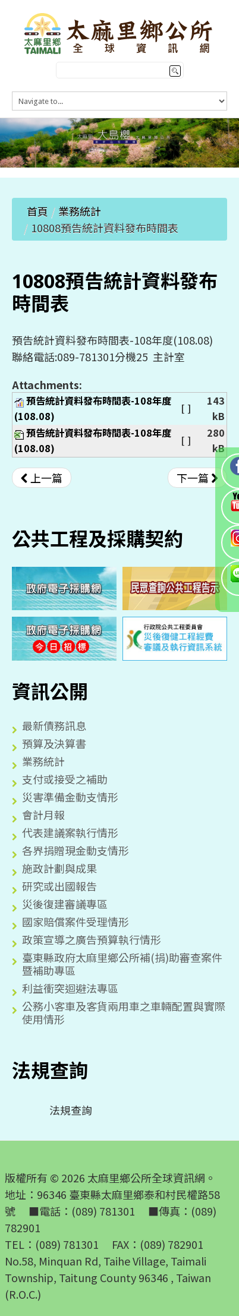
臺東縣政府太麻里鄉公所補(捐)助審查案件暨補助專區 (122, 963)
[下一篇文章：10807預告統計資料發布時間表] (197, 478)
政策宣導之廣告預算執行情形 (91, 939)
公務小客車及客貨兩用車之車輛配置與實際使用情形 (123, 1012)
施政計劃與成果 (59, 868)
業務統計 (79, 211)
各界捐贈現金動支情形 (75, 850)
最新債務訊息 (54, 725)
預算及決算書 (54, 743)
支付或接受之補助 (65, 779)
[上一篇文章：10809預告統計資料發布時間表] (41, 478)
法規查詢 (61, 1110)
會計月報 (43, 814)
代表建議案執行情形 (70, 832)
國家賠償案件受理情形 (75, 921)
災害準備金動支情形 (70, 796)
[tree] (119, 1110)
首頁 (37, 211)
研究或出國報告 (59, 886)
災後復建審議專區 (65, 903)
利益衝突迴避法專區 (70, 988)
